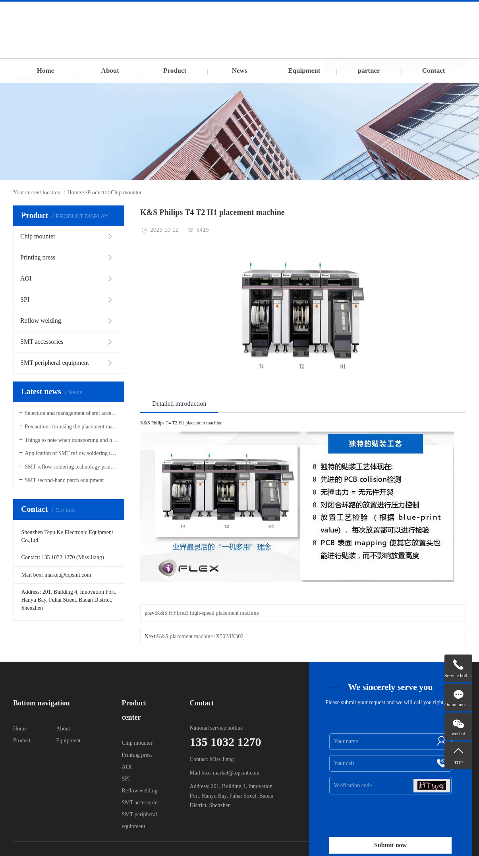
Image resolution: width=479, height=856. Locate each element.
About (110, 70)
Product (174, 70)
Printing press (137, 755)
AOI (127, 767)
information (345, 11)
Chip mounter (126, 193)
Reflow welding (140, 791)
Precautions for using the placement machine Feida (71, 427)
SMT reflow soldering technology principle (71, 467)
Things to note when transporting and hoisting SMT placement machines (71, 440)
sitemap (391, 11)
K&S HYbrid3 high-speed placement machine (207, 613)
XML (419, 11)
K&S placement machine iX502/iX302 (200, 636)
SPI (126, 779)
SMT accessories (141, 803)
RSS (406, 11)
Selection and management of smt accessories (71, 413)
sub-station (370, 11)
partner (369, 70)
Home (45, 70)
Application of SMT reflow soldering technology (71, 453)
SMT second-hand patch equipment (64, 480)
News (239, 70)
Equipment (304, 70)
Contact (433, 70)
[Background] (441, 11)
